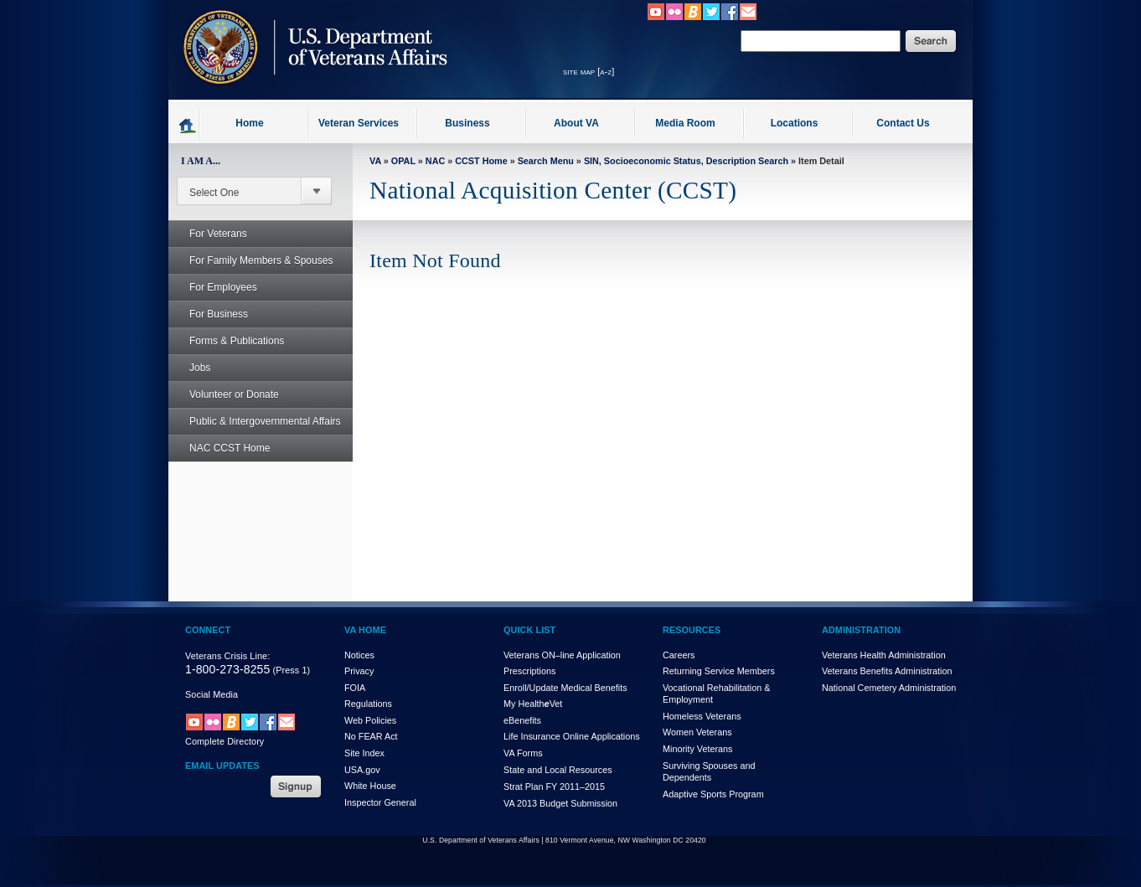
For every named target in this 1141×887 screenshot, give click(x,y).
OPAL (403, 161)
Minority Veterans (697, 749)
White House (370, 786)
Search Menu (546, 161)
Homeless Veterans (702, 716)
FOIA (354, 688)
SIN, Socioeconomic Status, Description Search (686, 161)
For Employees (214, 287)
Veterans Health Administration (884, 655)
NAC (435, 161)
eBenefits (522, 720)
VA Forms (523, 753)
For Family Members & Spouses (252, 260)
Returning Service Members (719, 671)
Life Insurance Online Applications (571, 736)
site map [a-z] (588, 71)
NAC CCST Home (229, 448)
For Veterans (209, 233)
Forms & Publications (227, 341)
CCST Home (481, 161)
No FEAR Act (371, 736)
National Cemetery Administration (889, 688)
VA (375, 161)
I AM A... (200, 161)
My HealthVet (532, 704)
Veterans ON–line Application (562, 655)
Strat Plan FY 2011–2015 (554, 786)
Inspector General (380, 802)
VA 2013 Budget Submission (560, 803)
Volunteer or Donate (234, 394)
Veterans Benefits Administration (887, 671)
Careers (678, 655)
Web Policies (370, 720)
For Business (209, 314)
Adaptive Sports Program (713, 794)
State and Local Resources (557, 770)
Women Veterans (697, 732)
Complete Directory (224, 741)
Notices (359, 655)
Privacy (359, 671)
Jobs (190, 367)
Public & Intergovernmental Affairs (265, 421)
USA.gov (362, 770)
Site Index (364, 753)
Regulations (368, 704)
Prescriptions (529, 671)
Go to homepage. (188, 125)
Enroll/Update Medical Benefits (565, 688)
